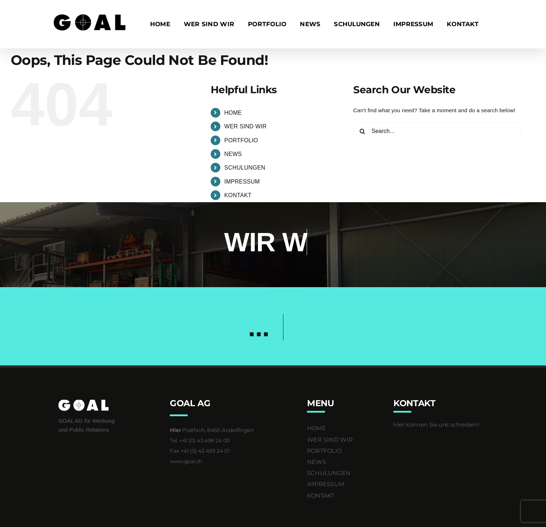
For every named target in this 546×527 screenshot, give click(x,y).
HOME (233, 113)
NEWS (233, 154)
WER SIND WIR (245, 126)
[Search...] (437, 131)
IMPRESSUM (242, 182)
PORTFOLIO (241, 140)
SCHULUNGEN (244, 168)
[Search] (362, 131)
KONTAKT (238, 195)
